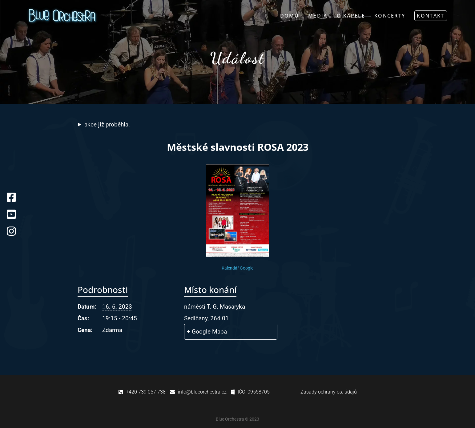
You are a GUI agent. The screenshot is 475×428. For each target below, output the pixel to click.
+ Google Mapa (207, 331)
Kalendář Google (237, 268)
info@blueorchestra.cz (202, 392)
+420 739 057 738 (146, 392)
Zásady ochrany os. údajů (328, 392)
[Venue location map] (352, 318)
